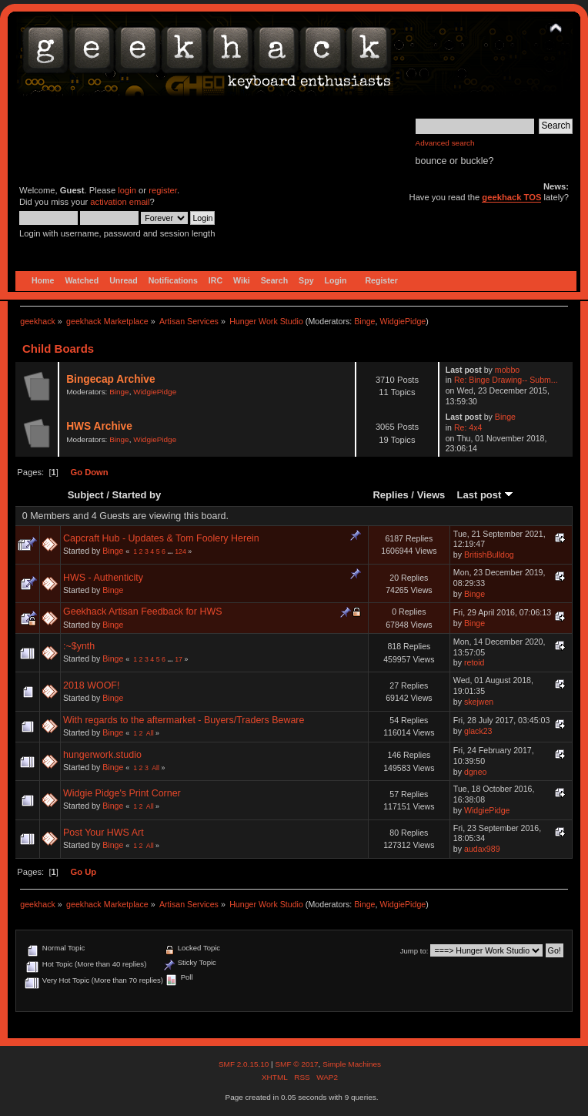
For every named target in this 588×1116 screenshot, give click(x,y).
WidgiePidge (402, 321)
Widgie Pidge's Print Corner (122, 793)
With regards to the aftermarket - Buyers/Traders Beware (183, 720)
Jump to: (414, 951)
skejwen (478, 701)
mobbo (507, 369)
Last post (484, 495)
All (150, 733)
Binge (364, 321)
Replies (390, 495)
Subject (86, 495)
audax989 (482, 848)
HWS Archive (99, 426)
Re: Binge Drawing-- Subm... (506, 379)
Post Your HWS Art (103, 832)
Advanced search (445, 143)
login (127, 190)
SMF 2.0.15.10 (245, 1064)
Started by (137, 495)
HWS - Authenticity (103, 577)
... (171, 551)
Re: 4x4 (468, 427)
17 (178, 659)
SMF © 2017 (296, 1064)
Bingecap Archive (110, 379)
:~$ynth (79, 646)
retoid (474, 662)
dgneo (475, 771)
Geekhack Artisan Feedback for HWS (142, 611)
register (163, 190)
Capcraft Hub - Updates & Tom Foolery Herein (161, 538)
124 (180, 551)
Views (431, 495)
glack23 (478, 731)
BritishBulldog (489, 554)
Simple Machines (351, 1064)
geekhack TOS (511, 197)
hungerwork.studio (102, 754)
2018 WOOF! (91, 685)
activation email (119, 201)
